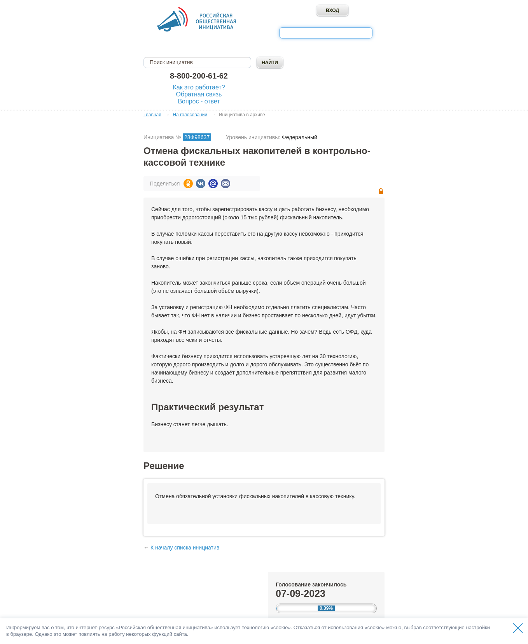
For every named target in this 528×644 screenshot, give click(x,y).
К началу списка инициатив (184, 547)
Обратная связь (199, 94)
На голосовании (190, 114)
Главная (152, 114)
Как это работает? (199, 87)
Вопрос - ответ (199, 101)
